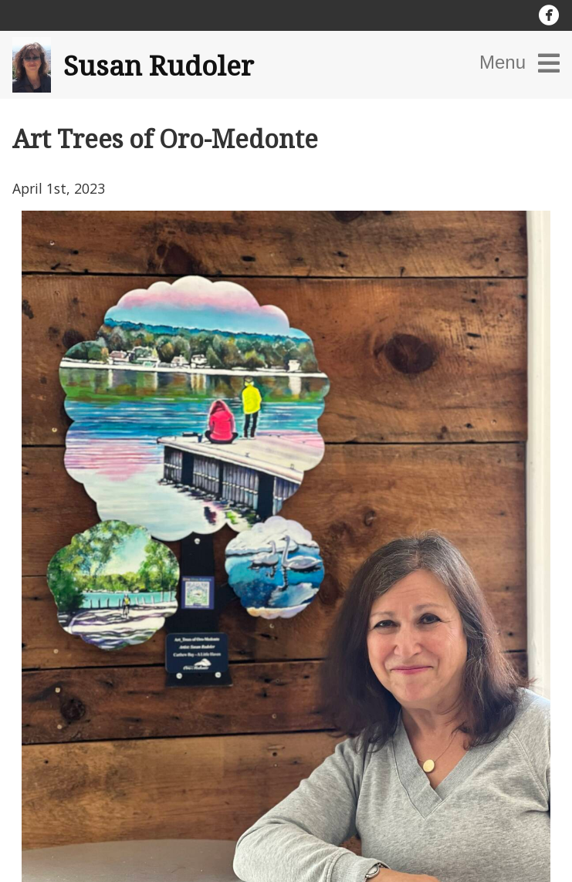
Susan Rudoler (158, 64)
